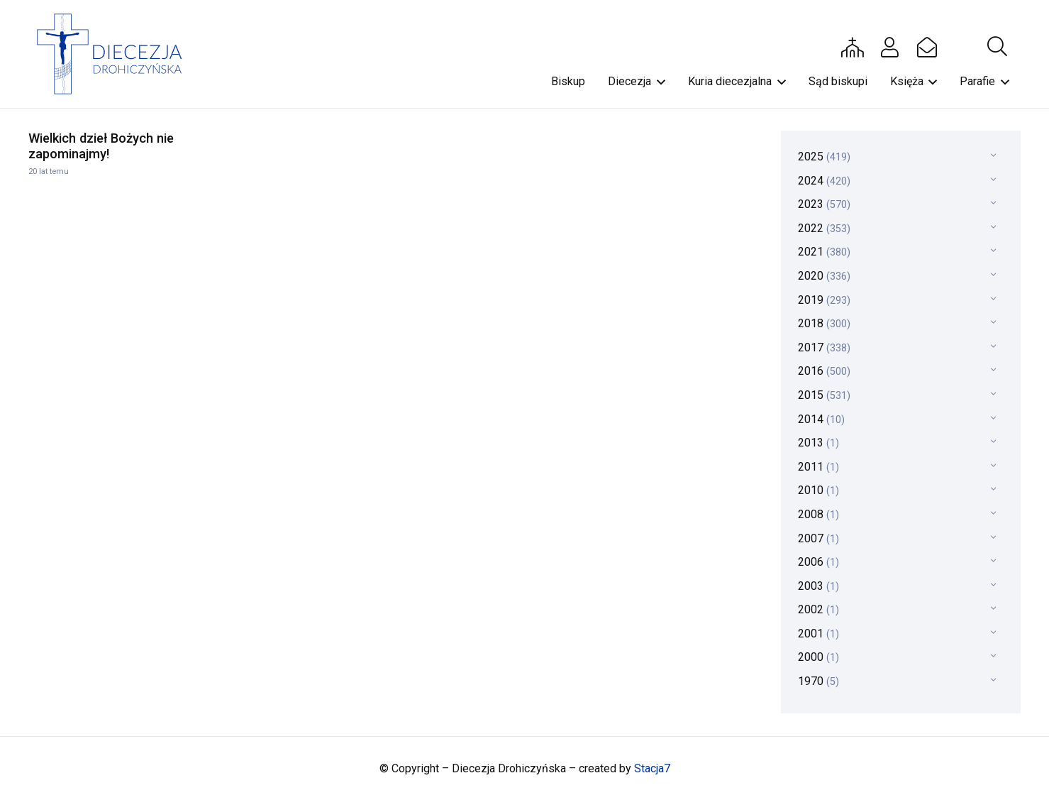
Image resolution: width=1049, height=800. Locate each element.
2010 (818, 490)
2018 (824, 323)
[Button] (852, 47)
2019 (824, 300)
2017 (824, 347)
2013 (818, 442)
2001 (818, 633)
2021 (824, 251)
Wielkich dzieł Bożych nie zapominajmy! (101, 146)
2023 (824, 204)
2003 (818, 586)
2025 (824, 156)
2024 (824, 180)
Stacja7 (652, 768)
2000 (818, 657)
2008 (818, 514)
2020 (824, 276)
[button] (997, 47)
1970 (818, 681)
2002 (818, 609)
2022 (824, 228)
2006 (818, 562)
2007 (818, 538)
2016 (824, 371)
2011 (818, 466)
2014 (821, 419)
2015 (824, 395)
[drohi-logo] (116, 54)
